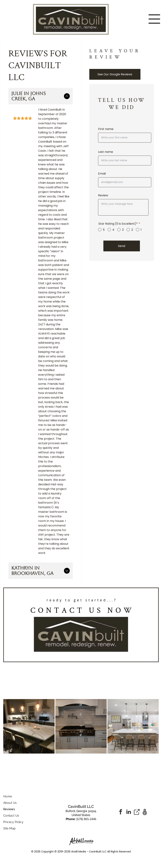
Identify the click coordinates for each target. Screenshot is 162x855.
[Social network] (137, 812)
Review (103, 195)
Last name (105, 152)
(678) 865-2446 (86, 819)
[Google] (145, 812)
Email (102, 173)
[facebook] (121, 812)
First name (105, 129)
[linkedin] (129, 812)
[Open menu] (154, 19)
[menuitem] (29, 796)
